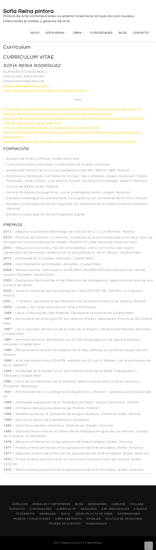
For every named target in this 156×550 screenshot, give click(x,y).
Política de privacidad (124, 518)
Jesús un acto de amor (94, 513)
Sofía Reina (55, 32)
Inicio (34, 32)
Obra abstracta (68, 518)
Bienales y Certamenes (52, 504)
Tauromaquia (96, 523)
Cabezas (118, 504)
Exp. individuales (115, 509)
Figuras (140, 509)
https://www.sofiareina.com (26, 85)
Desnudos (89, 509)
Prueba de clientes (65, 523)
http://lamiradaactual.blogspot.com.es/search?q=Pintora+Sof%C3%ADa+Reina (70, 141)
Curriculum (66, 509)
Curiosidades (101, 32)
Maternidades (128, 513)
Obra (77, 32)
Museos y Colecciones (32, 518)
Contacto (141, 32)
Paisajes (94, 518)
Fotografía (25, 513)
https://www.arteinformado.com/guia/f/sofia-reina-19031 (51, 127)
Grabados (48, 513)
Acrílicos (20, 504)
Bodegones (97, 504)
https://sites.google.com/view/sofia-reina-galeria (44, 90)
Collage (137, 504)
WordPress (94, 542)
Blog (123, 32)
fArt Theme (61, 542)
